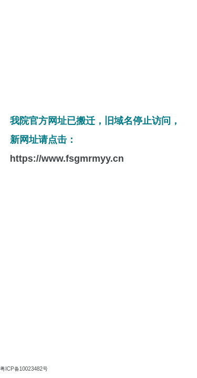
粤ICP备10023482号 (24, 369)
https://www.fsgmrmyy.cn (67, 158)
